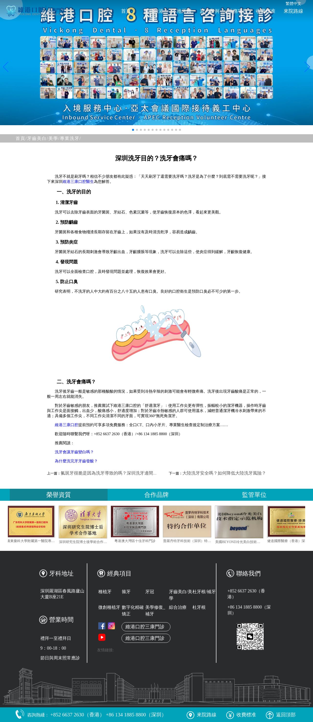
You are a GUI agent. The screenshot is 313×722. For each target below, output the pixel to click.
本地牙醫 (181, 11)
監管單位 (254, 494)
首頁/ (21, 138)
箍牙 (126, 591)
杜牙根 (199, 607)
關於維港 (154, 11)
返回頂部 (281, 714)
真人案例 (209, 11)
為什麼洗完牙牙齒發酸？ (76, 461)
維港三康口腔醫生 (78, 181)
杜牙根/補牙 (204, 591)
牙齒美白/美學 (180, 595)
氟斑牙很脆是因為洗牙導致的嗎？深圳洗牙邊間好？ (111, 473)
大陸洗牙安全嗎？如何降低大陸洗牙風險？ (224, 473)
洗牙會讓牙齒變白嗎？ (74, 452)
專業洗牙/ (70, 138)
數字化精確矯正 (133, 610)
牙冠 (149, 591)
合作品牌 (156, 494)
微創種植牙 (109, 607)
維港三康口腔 (66, 425)
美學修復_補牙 (155, 610)
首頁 (126, 11)
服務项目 (237, 11)
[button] (133, 130)
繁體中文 (293, 3)
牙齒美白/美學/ (43, 138)
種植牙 (105, 591)
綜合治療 (178, 607)
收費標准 (265, 11)
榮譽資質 (58, 494)
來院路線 (293, 11)
